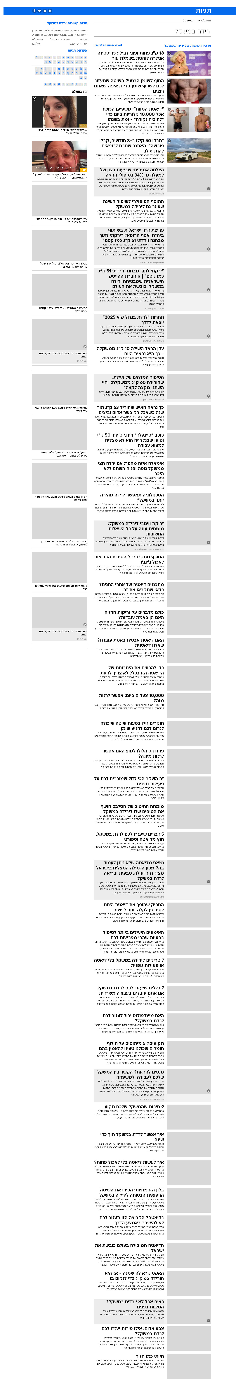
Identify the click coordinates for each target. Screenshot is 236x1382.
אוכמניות (79, 39)
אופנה (68, 3)
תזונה (59, 30)
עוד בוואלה (76, 91)
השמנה (67, 30)
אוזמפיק (33, 34)
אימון (31, 30)
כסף (129, 3)
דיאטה (80, 30)
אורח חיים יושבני (75, 43)
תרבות (152, 3)
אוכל (120, 3)
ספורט (178, 3)
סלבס (140, 3)
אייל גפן (33, 43)
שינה (47, 34)
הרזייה (72, 34)
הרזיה (74, 30)
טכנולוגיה (82, 3)
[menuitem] (188, 4)
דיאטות (80, 34)
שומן (52, 34)
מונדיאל (165, 3)
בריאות (109, 3)
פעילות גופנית (41, 30)
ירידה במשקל (187, 20)
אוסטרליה (34, 39)
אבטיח (41, 34)
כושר (58, 34)
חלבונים (65, 34)
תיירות (96, 3)
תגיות (204, 20)
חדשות (190, 3)
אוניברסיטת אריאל (57, 39)
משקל (52, 30)
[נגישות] (5, 3)
